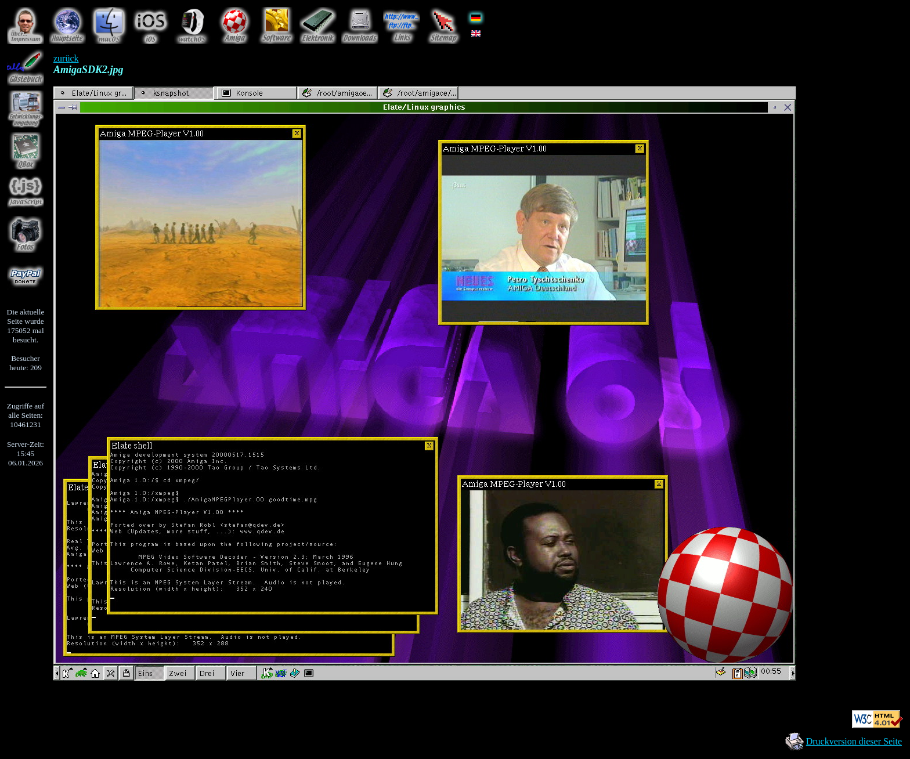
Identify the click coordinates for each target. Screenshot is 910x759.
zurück (66, 58)
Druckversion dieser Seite (854, 741)
